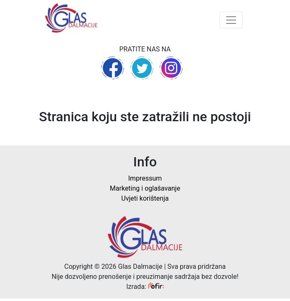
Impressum (145, 178)
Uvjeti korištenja (144, 198)
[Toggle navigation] (231, 20)
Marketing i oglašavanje (145, 188)
